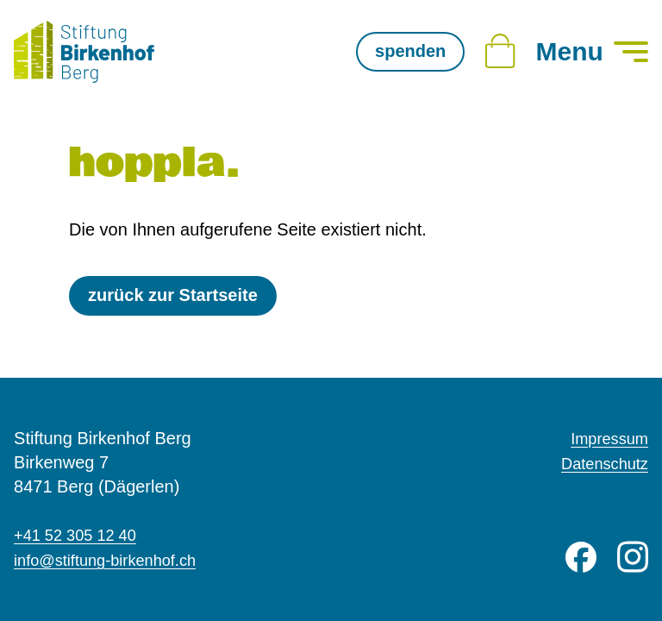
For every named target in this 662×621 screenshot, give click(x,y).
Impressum (605, 439)
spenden (410, 50)
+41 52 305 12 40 (81, 536)
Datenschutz (600, 464)
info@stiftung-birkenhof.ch (114, 560)
